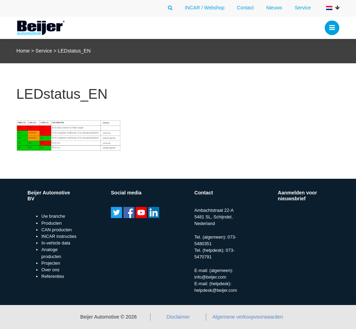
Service (302, 7)
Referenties (52, 276)
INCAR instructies (58, 236)
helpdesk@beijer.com (215, 290)
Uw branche (53, 216)
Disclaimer (178, 317)
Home (23, 51)
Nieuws (274, 7)
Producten (51, 223)
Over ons (50, 269)
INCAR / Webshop (204, 7)
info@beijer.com (210, 277)
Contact (245, 7)
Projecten (50, 263)
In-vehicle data (55, 243)
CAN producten (56, 229)
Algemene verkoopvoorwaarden (247, 317)
